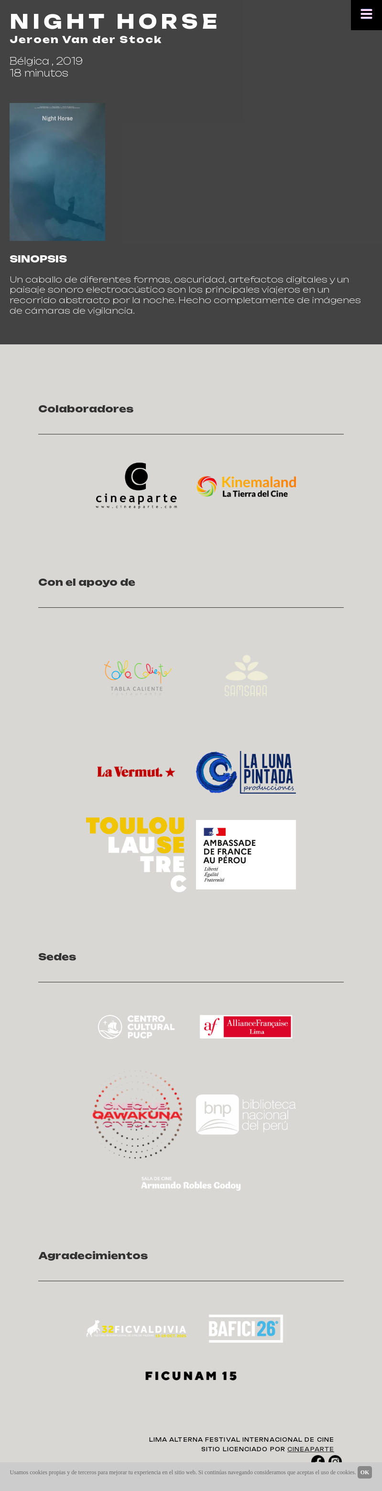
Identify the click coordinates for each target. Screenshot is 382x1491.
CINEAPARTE (310, 1449)
